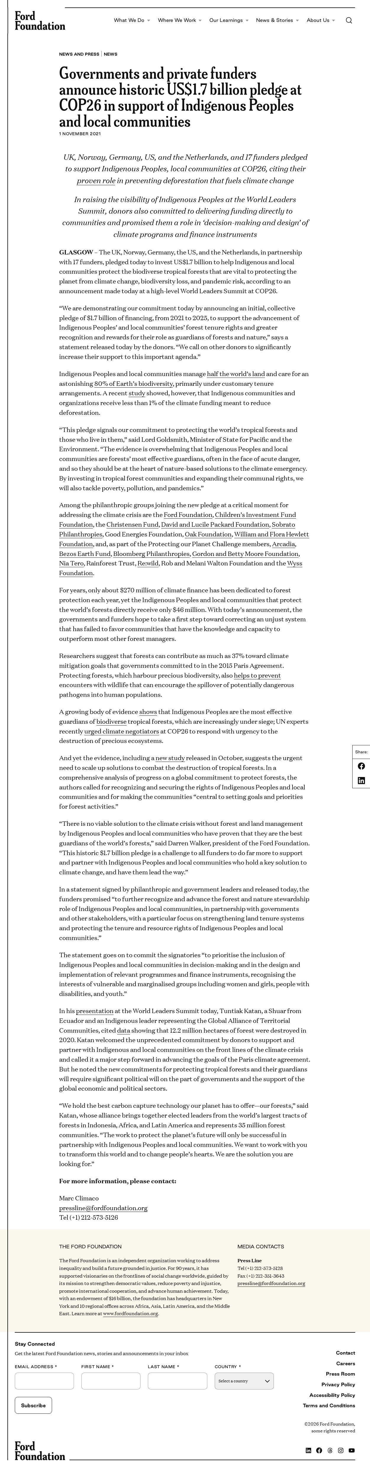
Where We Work (180, 20)
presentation (95, 1010)
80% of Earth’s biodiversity (133, 383)
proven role (96, 180)
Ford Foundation (188, 514)
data (123, 1030)
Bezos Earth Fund (85, 553)
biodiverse (111, 721)
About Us (321, 20)
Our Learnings (229, 20)
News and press (79, 54)
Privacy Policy (338, 1384)
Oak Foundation (208, 533)
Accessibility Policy (332, 1395)
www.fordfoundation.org (130, 1313)
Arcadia (283, 543)
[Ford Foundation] (40, 20)
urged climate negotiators (121, 730)
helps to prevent (257, 674)
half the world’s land (236, 373)
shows (148, 711)
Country (228, 1367)
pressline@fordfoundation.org (103, 1207)
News (110, 54)
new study (170, 757)
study (137, 392)
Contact (345, 1352)
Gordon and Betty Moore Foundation (245, 553)
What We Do (132, 20)
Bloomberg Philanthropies (151, 553)
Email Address (36, 1367)
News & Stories (277, 20)
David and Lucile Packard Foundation (215, 524)
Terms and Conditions (329, 1405)
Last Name (163, 1367)
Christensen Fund (132, 524)
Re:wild (148, 562)
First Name (97, 1367)
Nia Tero (71, 562)
